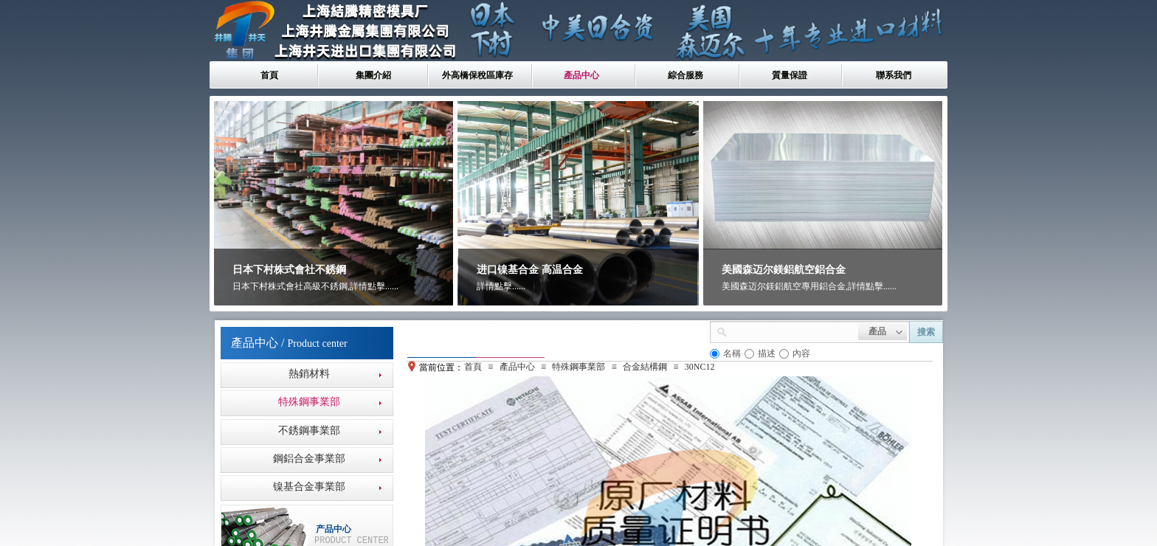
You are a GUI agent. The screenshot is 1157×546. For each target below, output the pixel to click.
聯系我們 (893, 75)
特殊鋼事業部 (578, 367)
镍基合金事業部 (309, 486)
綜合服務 (685, 75)
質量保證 (789, 75)
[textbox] (792, 330)
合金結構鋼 (645, 367)
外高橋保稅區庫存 (477, 75)
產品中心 (581, 75)
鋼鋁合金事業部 (309, 458)
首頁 (269, 75)
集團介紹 (373, 75)
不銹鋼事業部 (309, 430)
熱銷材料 (309, 373)
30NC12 (700, 367)
